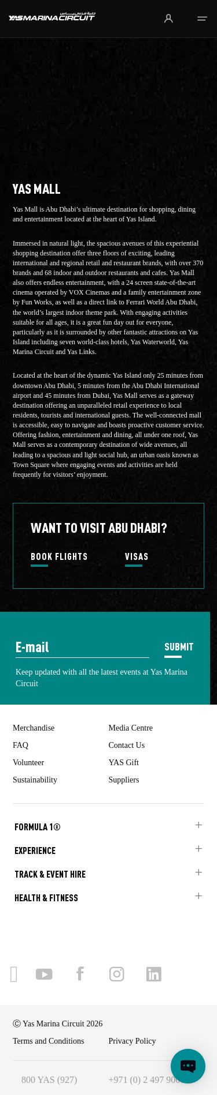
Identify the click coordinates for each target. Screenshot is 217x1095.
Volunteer (28, 762)
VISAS (137, 557)
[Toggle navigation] (202, 19)
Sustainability (35, 780)
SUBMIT (179, 646)
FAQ (20, 745)
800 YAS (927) (49, 1080)
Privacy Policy (132, 1041)
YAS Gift (124, 762)
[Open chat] (188, 1066)
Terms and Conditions (48, 1041)
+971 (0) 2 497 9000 (147, 1080)
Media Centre (131, 728)
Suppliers (124, 780)
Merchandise (33, 728)
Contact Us (127, 745)
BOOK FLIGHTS (59, 557)
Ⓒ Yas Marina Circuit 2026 (57, 1023)
